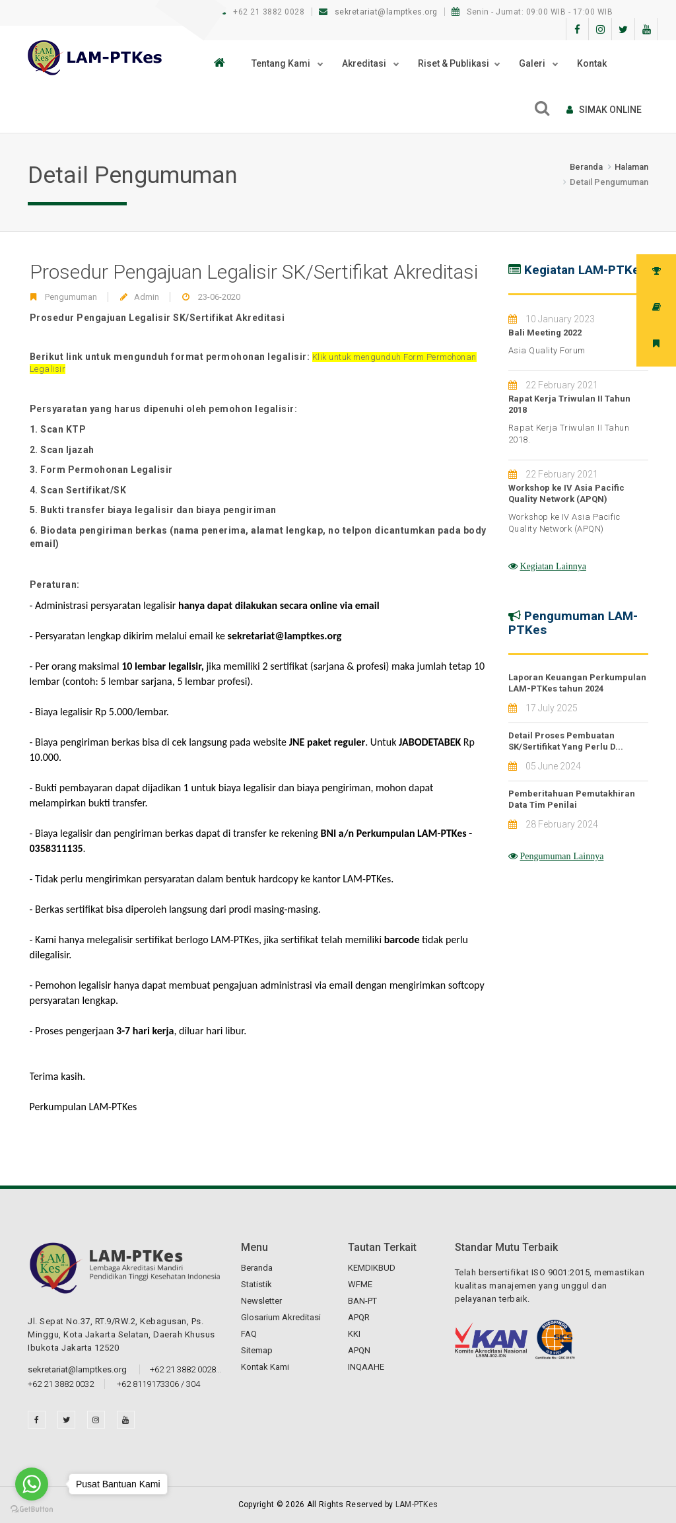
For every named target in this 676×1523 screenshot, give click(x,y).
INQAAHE (366, 1367)
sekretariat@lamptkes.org (379, 12)
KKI (354, 1334)
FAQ (249, 1334)
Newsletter (261, 1301)
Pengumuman (71, 297)
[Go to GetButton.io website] (32, 1509)
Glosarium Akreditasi (281, 1317)
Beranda (586, 167)
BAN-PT (362, 1301)
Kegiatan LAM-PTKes (585, 269)
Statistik (256, 1284)
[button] (223, 63)
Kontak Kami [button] (265, 1367)
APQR (359, 1317)
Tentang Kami (282, 63)
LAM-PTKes (416, 1504)
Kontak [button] (592, 63)
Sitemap (257, 1350)
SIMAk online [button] (604, 109)
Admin (146, 297)
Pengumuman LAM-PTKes (573, 622)
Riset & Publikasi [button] (453, 63)
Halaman (631, 167)
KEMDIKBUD (371, 1268)
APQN (359, 1350)
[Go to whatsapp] (31, 1484)
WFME (360, 1284)
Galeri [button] (533, 63)
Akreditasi (365, 63)
